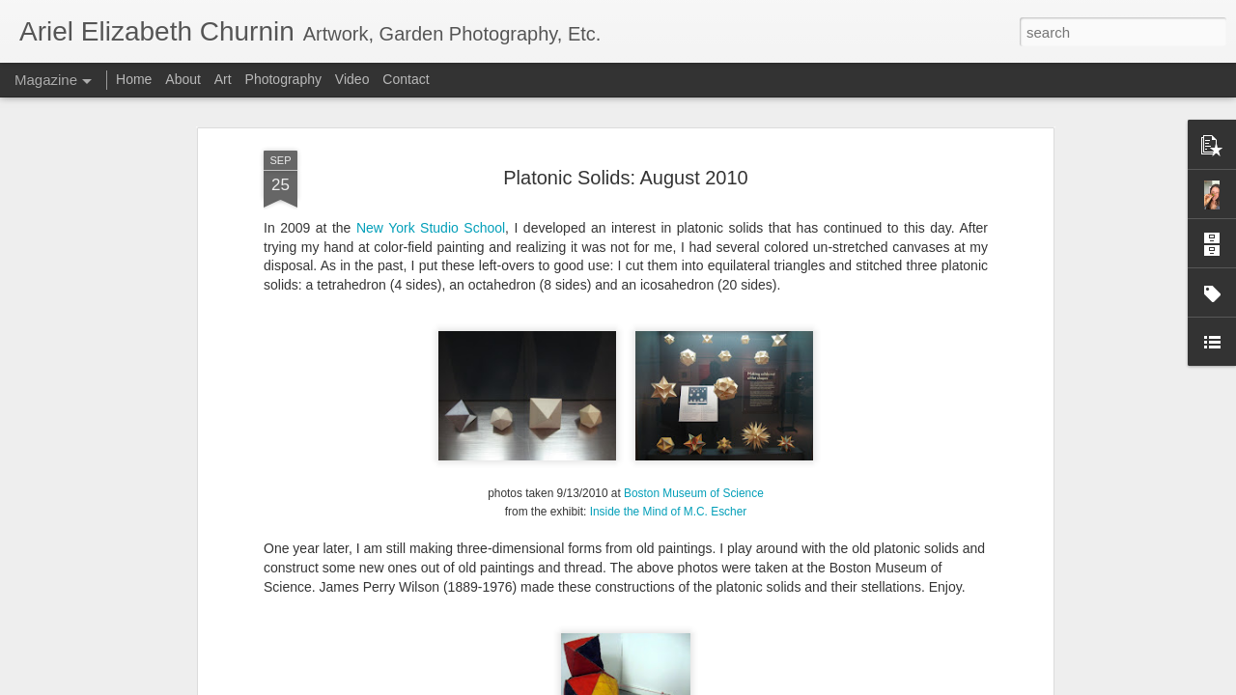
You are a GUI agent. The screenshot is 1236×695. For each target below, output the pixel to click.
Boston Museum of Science (694, 493)
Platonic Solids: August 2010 (625, 177)
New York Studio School (430, 228)
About (183, 79)
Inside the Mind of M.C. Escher (668, 511)
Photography (283, 79)
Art (223, 79)
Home (134, 79)
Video (352, 79)
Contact (405, 79)
